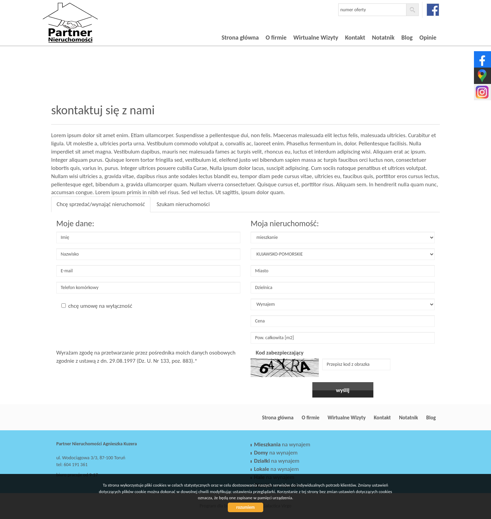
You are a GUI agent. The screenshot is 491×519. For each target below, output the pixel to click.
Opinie (427, 37)
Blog (407, 37)
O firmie (276, 37)
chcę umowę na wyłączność (96, 305)
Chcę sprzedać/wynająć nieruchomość (101, 204)
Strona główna (240, 37)
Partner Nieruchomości (104, 417)
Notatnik (383, 37)
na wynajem (282, 444)
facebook (433, 9)
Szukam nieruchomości (183, 204)
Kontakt (355, 37)
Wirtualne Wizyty (315, 37)
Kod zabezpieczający (279, 352)
